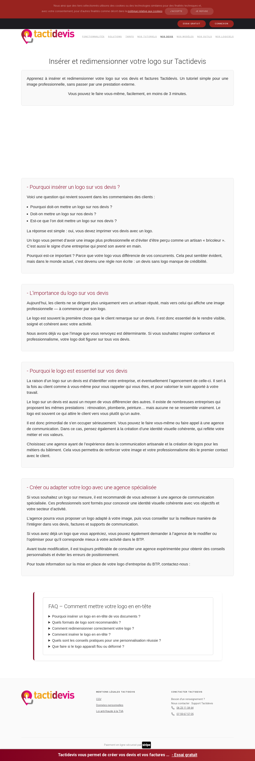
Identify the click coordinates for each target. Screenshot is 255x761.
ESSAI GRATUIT (191, 24)
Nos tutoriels (147, 36)
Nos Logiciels (225, 36)
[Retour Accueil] (47, 36)
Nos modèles (185, 36)
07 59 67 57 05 (182, 714)
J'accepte (176, 11)
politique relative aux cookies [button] (145, 11)
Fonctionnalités (93, 36)
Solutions (115, 36)
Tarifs (129, 36)
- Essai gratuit (184, 754)
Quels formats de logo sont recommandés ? (86, 622)
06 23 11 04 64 (182, 708)
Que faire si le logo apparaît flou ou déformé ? (88, 646)
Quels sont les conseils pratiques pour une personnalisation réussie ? (106, 640)
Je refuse (202, 11)
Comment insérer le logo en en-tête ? (81, 634)
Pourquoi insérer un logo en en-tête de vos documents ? (96, 616)
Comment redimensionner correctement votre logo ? (93, 628)
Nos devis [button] (166, 36)
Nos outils (204, 36)
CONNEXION (221, 24)
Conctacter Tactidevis (186, 692)
